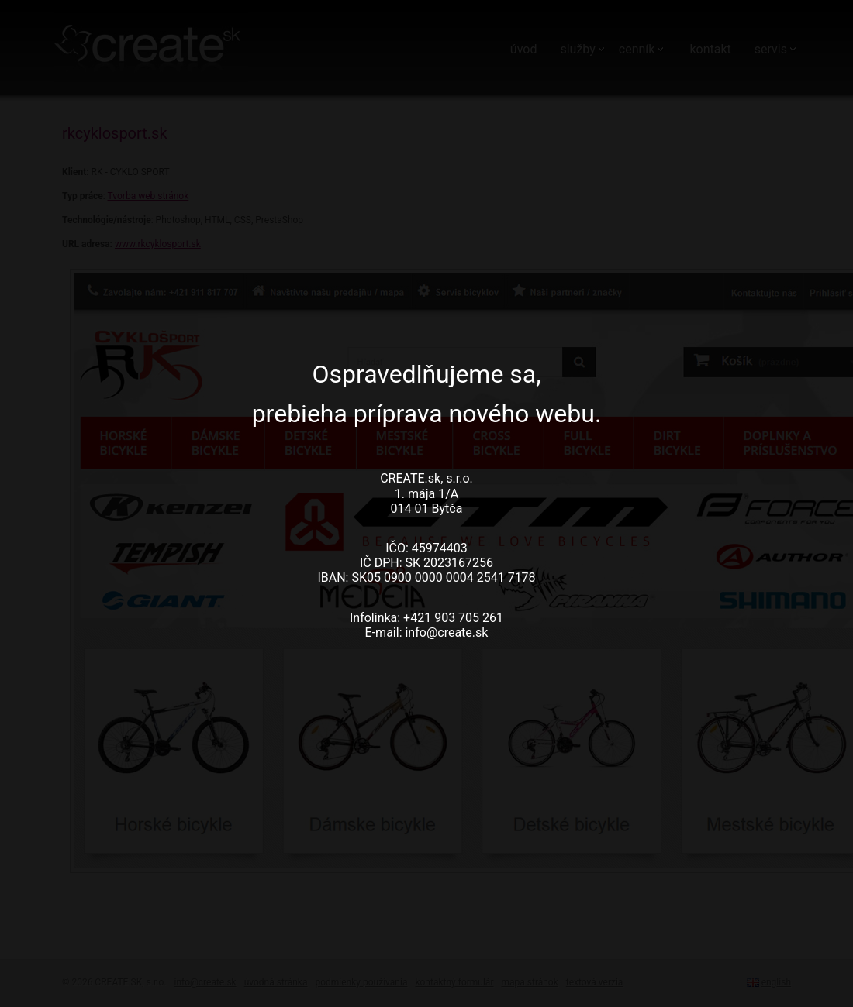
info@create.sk (446, 632)
